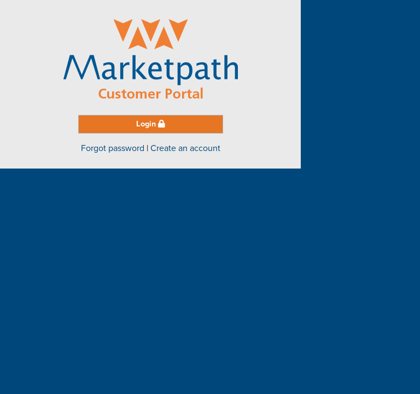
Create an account (185, 148)
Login (150, 124)
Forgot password (112, 148)
